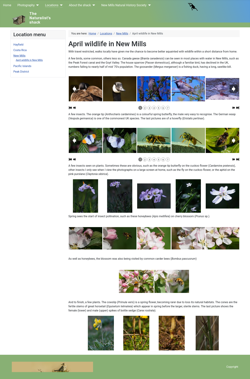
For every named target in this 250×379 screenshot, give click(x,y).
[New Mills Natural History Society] (149, 5)
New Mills (19, 55)
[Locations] (61, 5)
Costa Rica (20, 50)
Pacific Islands (22, 66)
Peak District (21, 71)
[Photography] (37, 5)
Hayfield (18, 44)
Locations (52, 5)
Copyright (232, 366)
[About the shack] (93, 5)
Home (7, 5)
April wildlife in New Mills (29, 60)
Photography (26, 5)
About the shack (80, 5)
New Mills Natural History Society (123, 5)
